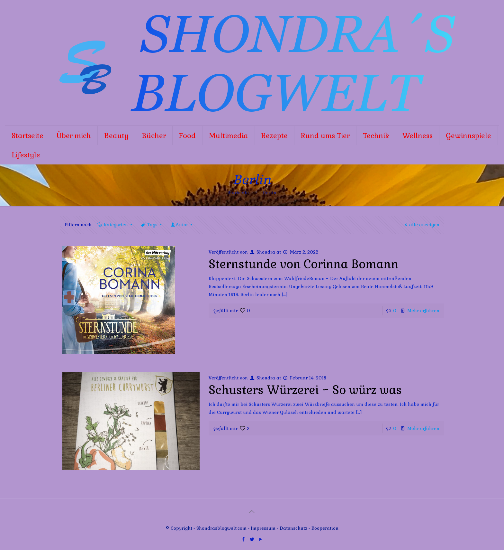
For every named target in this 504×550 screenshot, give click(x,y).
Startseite (238, 192)
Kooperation (324, 528)
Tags (152, 225)
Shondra (265, 252)
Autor (182, 225)
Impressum (263, 528)
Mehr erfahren (423, 310)
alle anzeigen (421, 225)
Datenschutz (294, 528)
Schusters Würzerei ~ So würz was (305, 390)
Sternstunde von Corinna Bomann (303, 264)
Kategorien (115, 225)
